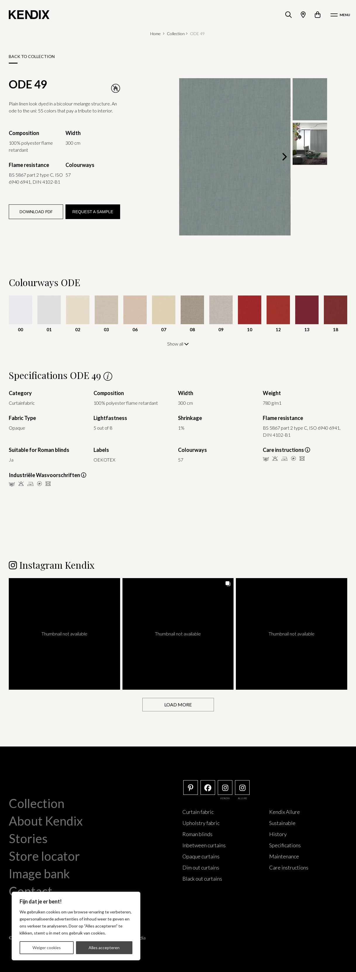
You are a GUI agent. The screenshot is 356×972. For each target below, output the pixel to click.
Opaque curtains (201, 856)
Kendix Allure (284, 811)
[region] (76, 926)
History (278, 833)
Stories (28, 838)
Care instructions (288, 867)
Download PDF (36, 211)
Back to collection (32, 56)
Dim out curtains (200, 867)
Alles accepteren (104, 947)
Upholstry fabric (201, 822)
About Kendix (46, 820)
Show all (178, 343)
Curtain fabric (198, 811)
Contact (30, 890)
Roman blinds (197, 833)
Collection (176, 33)
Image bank (39, 873)
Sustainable (282, 822)
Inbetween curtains (204, 844)
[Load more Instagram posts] (178, 704)
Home (155, 33)
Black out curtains (202, 878)
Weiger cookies (46, 947)
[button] (64, 633)
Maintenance (284, 856)
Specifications (285, 844)
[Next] (284, 157)
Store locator (44, 855)
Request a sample (92, 211)
